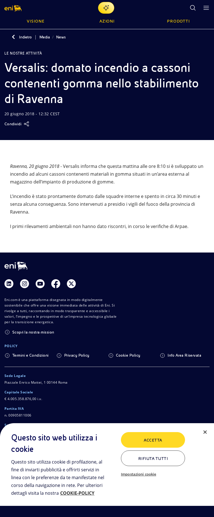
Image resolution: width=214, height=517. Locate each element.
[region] (107, 470)
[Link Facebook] (55, 283)
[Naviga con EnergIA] (106, 8)
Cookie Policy (128, 355)
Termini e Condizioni (30, 355)
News (61, 37)
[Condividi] (16, 124)
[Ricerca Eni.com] (192, 7)
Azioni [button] (107, 21)
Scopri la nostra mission (33, 332)
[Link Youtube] (40, 283)
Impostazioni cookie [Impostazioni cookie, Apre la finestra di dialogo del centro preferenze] (138, 474)
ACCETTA (153, 440)
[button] (13, 7)
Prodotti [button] (178, 21)
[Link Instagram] (24, 283)
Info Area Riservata (184, 355)
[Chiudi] (205, 432)
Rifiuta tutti (153, 458)
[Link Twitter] (71, 283)
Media (44, 37)
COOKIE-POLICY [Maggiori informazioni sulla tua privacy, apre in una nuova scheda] (77, 493)
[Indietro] (13, 37)
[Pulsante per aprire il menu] (206, 7)
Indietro (25, 37)
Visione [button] (36, 21)
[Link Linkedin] (8, 283)
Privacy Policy (76, 355)
